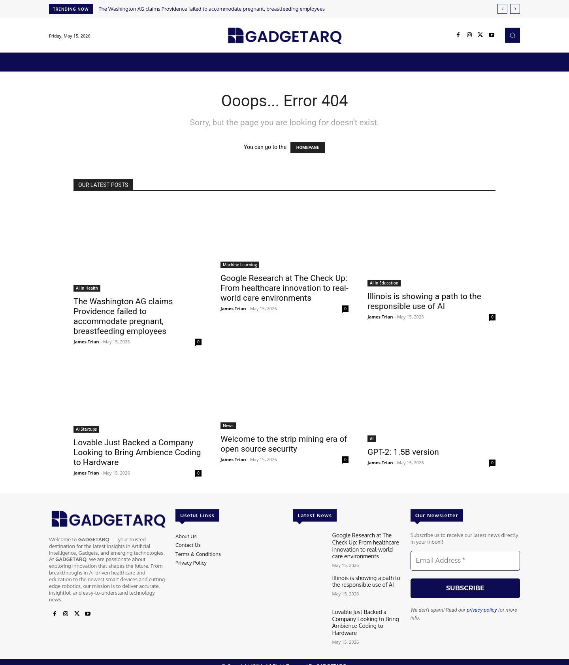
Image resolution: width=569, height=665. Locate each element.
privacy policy (482, 610)
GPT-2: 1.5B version (403, 452)
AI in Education (384, 283)
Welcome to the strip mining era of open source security (283, 444)
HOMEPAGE (307, 147)
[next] (515, 9)
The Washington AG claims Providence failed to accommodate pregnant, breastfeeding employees (212, 9)
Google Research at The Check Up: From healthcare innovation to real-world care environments (284, 288)
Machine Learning (240, 265)
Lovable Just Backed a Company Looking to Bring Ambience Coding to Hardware (137, 452)
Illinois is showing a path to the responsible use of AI (424, 301)
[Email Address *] (465, 561)
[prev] (502, 9)
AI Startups (86, 429)
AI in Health (87, 288)
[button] (512, 35)
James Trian (86, 342)
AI (372, 438)
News (228, 425)
